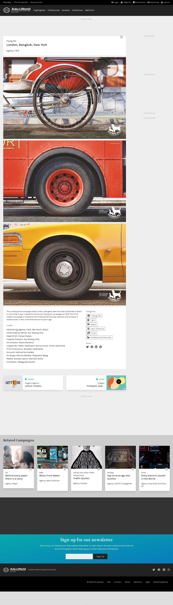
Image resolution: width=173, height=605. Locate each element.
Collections (77, 10)
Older (100, 379)
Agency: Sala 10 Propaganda (119, 483)
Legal (147, 582)
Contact (117, 582)
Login (115, 2)
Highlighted (39, 10)
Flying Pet (11, 41)
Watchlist (89, 10)
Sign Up (100, 556)
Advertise (138, 582)
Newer (29, 379)
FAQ (109, 582)
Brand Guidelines (160, 582)
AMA (41, 473)
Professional (54, 10)
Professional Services (99, 337)
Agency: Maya (11, 483)
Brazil (91, 324)
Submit (165, 2)
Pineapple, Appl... (95, 386)
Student (66, 10)
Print (91, 333)
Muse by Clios (36, 2)
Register (126, 2)
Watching (153, 2)
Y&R (16, 50)
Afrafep (110, 473)
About (127, 582)
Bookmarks (139, 2)
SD (6, 473)
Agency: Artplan (80, 483)
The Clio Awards (21, 2)
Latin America (95, 328)
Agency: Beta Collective (49, 480)
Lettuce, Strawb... (33, 386)
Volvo (143, 473)
